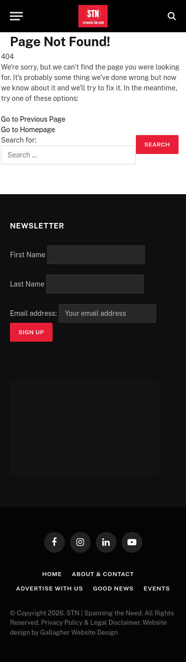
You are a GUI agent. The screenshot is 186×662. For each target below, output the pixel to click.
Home (52, 574)
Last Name (27, 284)
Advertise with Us (49, 588)
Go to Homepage (28, 130)
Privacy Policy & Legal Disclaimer (90, 622)
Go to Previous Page (33, 119)
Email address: (83, 313)
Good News (113, 588)
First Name (27, 255)
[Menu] (16, 16)
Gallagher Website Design (79, 632)
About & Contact (103, 574)
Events (157, 588)
